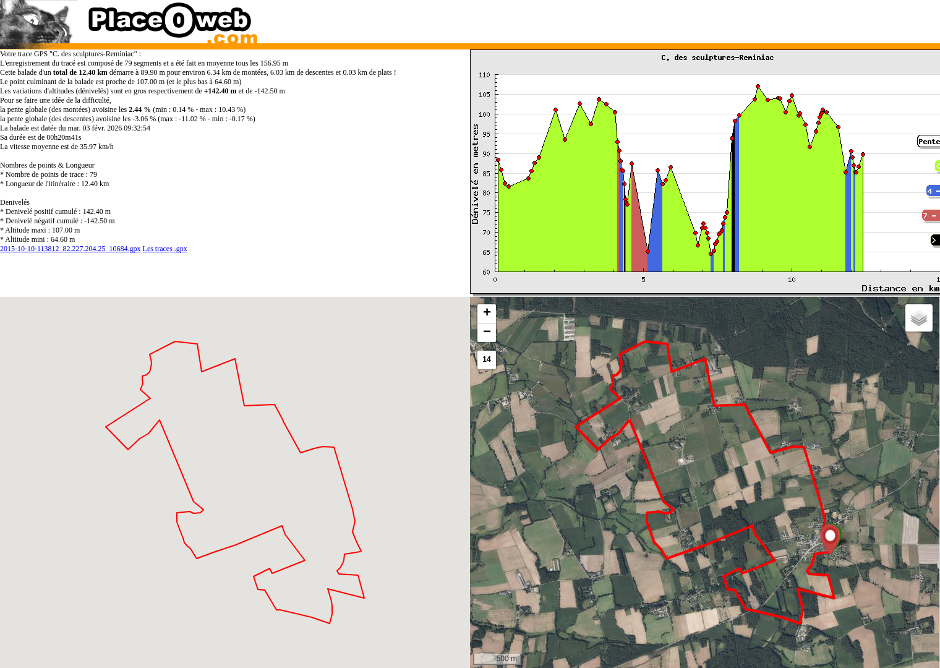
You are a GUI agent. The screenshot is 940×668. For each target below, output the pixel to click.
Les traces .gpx (165, 248)
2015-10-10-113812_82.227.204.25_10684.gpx (70, 248)
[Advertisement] (692, 18)
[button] (830, 539)
